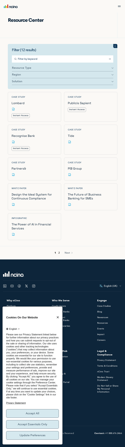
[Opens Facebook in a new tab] (19, 286)
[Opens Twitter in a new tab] (26, 286)
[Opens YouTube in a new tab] (12, 286)
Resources (102, 323)
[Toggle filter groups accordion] (115, 46)
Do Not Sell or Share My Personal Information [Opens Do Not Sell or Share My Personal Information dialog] (107, 389)
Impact (101, 334)
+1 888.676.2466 (113, 433)
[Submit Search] (110, 59)
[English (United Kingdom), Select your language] (110, 286)
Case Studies (104, 306)
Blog (99, 312)
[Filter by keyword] (62, 59)
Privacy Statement (106, 360)
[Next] (69, 252)
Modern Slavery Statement (105, 379)
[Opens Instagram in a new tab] (33, 286)
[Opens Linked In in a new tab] (5, 286)
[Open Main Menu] (119, 6)
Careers (101, 340)
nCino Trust (103, 371)
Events (100, 329)
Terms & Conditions (107, 366)
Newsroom (102, 317)
